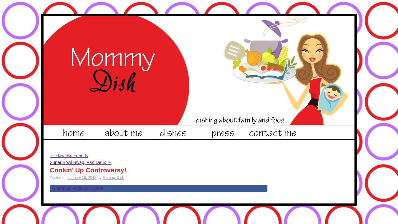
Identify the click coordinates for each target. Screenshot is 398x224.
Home (74, 131)
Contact (273, 131)
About (124, 131)
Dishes (173, 131)
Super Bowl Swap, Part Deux (80, 162)
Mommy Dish (113, 177)
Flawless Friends (69, 155)
